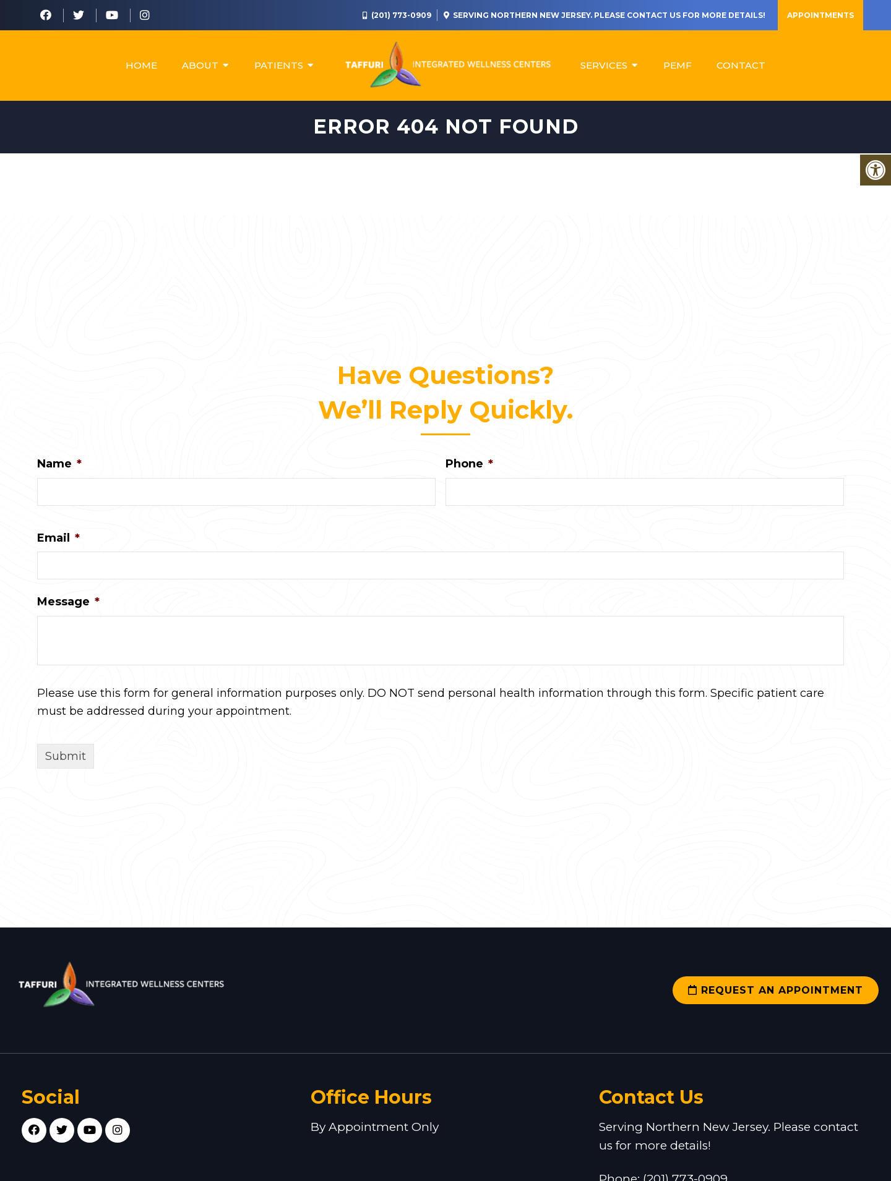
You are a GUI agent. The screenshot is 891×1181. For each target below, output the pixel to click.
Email (58, 538)
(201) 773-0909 (401, 15)
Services (603, 65)
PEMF (677, 65)
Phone (469, 464)
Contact (741, 65)
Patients (278, 65)
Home (141, 65)
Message (68, 601)
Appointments (820, 15)
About (200, 65)
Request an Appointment (775, 990)
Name (59, 464)
